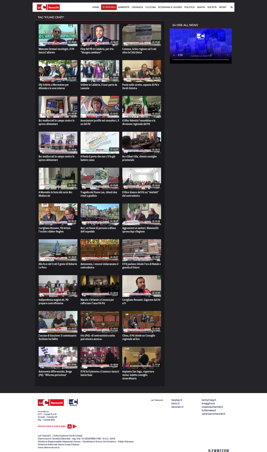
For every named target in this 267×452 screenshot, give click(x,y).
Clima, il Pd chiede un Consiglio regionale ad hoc (138, 337)
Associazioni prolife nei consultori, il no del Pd (100, 122)
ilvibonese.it (209, 410)
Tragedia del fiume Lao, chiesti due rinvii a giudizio (99, 194)
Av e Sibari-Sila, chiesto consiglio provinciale (139, 158)
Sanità (201, 7)
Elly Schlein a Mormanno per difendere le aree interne (54, 86)
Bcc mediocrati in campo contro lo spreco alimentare (57, 122)
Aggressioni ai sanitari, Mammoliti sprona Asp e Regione (140, 229)
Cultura (150, 7)
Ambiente (123, 7)
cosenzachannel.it (212, 406)
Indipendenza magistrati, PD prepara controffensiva (53, 301)
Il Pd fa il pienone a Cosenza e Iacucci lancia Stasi (100, 373)
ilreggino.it (208, 403)
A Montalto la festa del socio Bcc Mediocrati (55, 194)
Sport (222, 7)
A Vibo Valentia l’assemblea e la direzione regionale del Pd (138, 122)
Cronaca (137, 7)
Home (95, 7)
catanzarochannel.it (213, 413)
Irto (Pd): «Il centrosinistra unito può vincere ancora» (98, 337)
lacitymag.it (209, 400)
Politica (189, 7)
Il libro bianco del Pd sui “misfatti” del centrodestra (140, 194)
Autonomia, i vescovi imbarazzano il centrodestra (99, 265)
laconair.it (177, 406)
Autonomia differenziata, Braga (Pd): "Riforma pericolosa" (55, 373)
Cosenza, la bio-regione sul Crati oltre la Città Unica (139, 50)
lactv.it (175, 403)
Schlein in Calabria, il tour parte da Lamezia (99, 86)
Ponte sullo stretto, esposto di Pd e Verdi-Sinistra (140, 86)
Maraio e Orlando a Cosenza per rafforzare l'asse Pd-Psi (97, 301)
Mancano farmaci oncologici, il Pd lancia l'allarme (56, 50)
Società (212, 7)
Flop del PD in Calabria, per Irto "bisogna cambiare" (97, 50)
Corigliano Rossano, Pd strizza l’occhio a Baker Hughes (54, 229)
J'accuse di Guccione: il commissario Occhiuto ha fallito (57, 337)
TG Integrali (109, 7)
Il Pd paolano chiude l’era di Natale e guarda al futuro (141, 265)
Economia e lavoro (170, 7)
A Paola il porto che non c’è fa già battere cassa (98, 158)
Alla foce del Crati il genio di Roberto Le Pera (58, 265)
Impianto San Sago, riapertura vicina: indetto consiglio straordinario (138, 375)
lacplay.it (176, 400)
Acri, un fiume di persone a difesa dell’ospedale (98, 229)
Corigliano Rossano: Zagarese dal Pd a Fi (141, 301)
